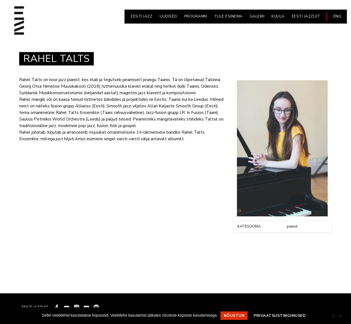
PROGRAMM (195, 16)
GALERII (257, 16)
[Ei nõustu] (340, 316)
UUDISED (168, 16)
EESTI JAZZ (141, 16)
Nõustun (234, 315)
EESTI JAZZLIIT (306, 16)
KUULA (278, 16)
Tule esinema (228, 16)
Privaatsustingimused (280, 315)
